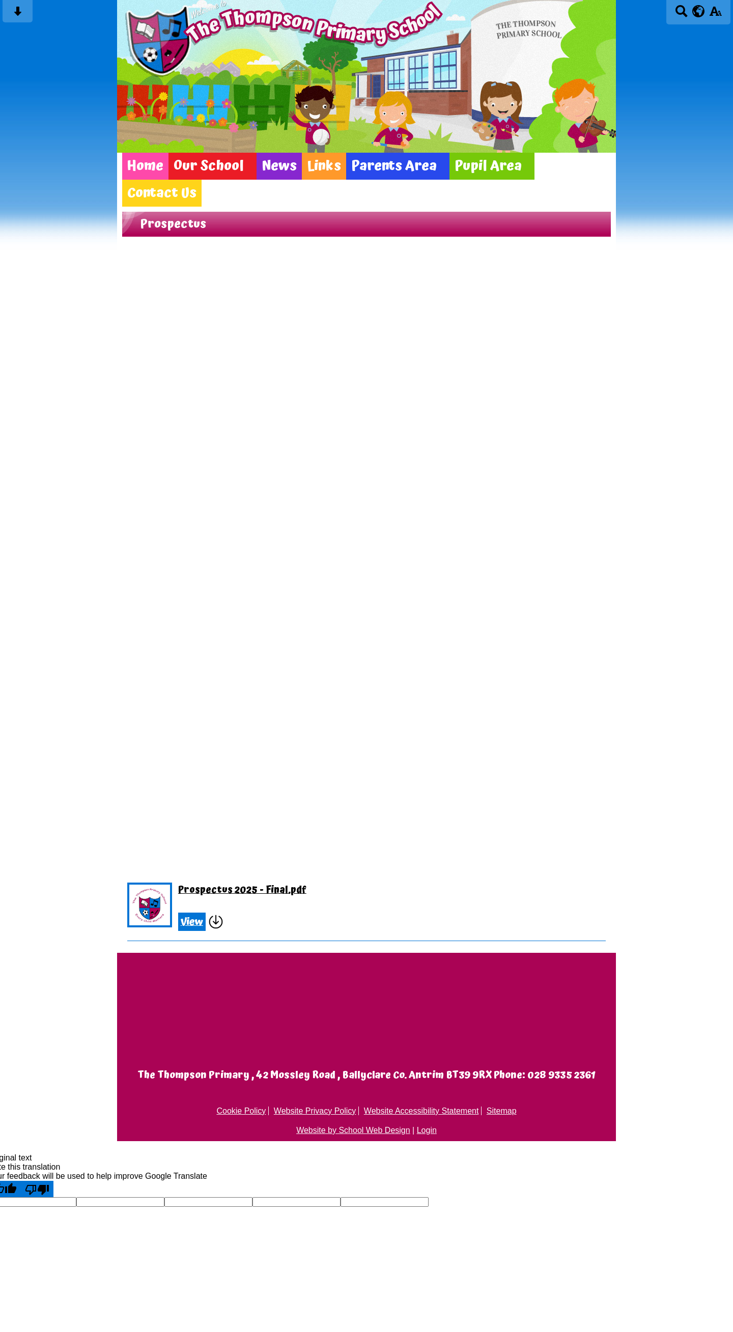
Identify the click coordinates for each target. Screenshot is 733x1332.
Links (324, 166)
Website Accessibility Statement (421, 1111)
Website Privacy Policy (315, 1111)
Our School (209, 166)
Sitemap (502, 1111)
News (279, 166)
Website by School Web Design (353, 1130)
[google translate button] (698, 11)
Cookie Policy (241, 1111)
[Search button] (681, 14)
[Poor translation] (37, 1189)
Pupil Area (488, 166)
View (192, 922)
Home (145, 166)
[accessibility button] (715, 14)
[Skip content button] (17, 14)
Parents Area (394, 166)
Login (427, 1130)
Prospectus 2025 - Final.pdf (242, 890)
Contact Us (161, 193)
